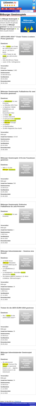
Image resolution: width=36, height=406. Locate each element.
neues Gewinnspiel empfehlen (19, 403)
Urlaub (13, 274)
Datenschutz (31, 403)
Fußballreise (8, 101)
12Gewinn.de (8, 403)
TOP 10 (19, 8)
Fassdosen (12, 169)
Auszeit (23, 272)
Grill (10, 115)
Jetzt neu (11, 8)
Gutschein (17, 118)
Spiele (4, 56)
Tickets (8, 46)
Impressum (32, 405)
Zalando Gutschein (10, 120)
